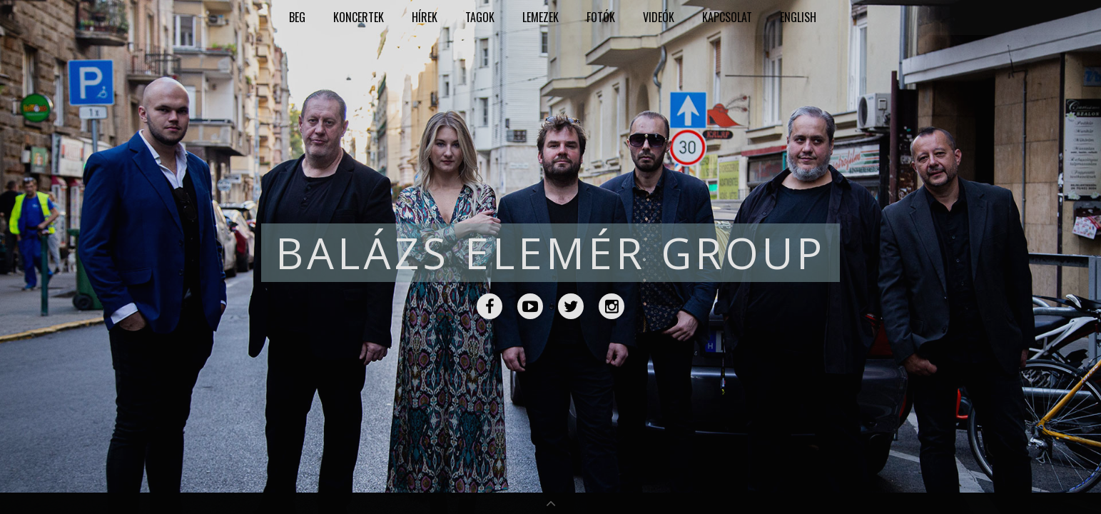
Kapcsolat (727, 17)
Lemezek (540, 17)
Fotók (601, 17)
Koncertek (358, 17)
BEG (297, 17)
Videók (658, 17)
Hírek (424, 17)
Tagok (479, 17)
